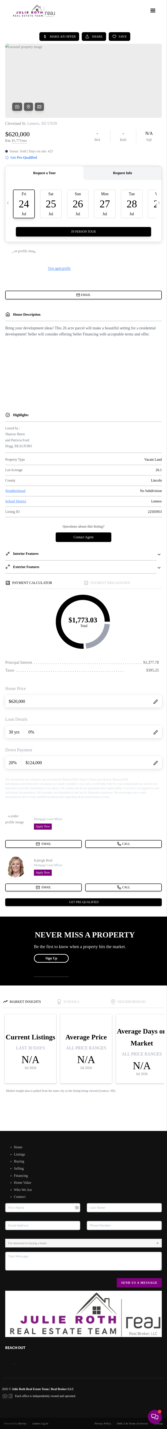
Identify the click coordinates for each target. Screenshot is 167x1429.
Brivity (22, 1423)
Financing (21, 1175)
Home (18, 1147)
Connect (19, 1197)
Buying (19, 1161)
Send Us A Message (139, 1282)
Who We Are (23, 1190)
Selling (19, 1168)
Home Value (22, 1182)
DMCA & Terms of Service (132, 1423)
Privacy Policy (103, 1423)
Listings (19, 1154)
